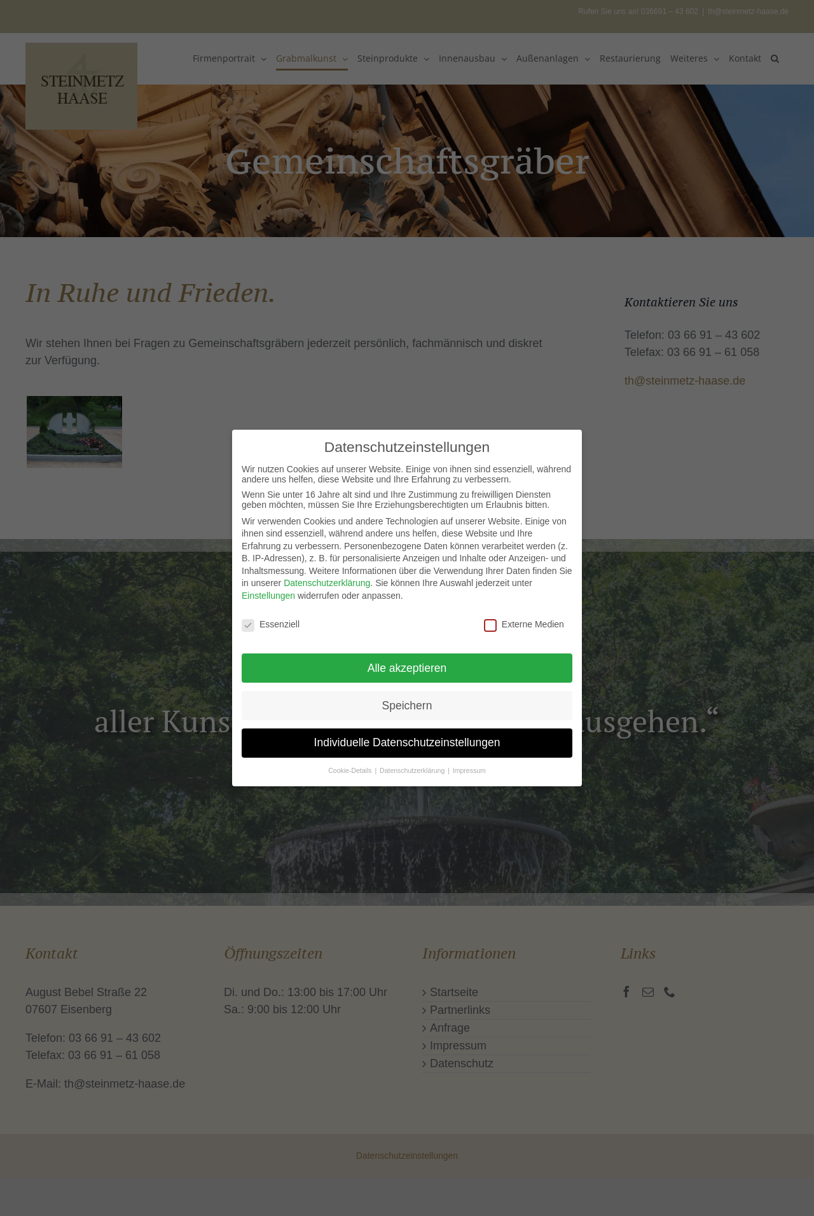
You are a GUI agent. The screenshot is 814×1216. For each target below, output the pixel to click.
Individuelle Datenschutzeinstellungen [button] (407, 736)
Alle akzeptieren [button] (407, 661)
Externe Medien (524, 618)
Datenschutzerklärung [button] (413, 765)
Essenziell (271, 618)
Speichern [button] (407, 699)
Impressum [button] (469, 765)
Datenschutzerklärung (327, 577)
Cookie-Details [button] (350, 765)
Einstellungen (268, 590)
